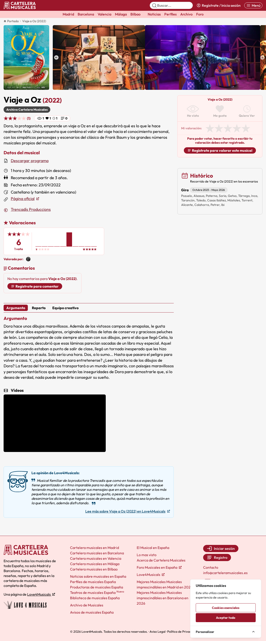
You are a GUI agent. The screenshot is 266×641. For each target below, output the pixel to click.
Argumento (15, 308)
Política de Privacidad (182, 632)
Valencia (104, 14)
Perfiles (170, 14)
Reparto (39, 308)
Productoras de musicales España (96, 587)
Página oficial (25, 199)
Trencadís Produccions (31, 209)
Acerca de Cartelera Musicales (161, 560)
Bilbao (135, 14)
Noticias (154, 14)
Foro (200, 14)
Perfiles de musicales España (93, 581)
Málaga (121, 14)
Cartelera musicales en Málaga (94, 564)
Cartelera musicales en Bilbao (94, 569)
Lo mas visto (146, 555)
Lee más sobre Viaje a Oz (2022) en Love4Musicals (127, 511)
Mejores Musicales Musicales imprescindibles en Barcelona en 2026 (162, 598)
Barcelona (86, 14)
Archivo (186, 14)
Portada (11, 21)
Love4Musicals (41, 594)
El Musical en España (153, 547)
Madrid (68, 14)
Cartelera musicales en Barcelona (97, 553)
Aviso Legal (157, 632)
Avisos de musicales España (92, 612)
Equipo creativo (65, 308)
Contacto (210, 567)
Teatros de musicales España (97, 592)
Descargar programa (29, 160)
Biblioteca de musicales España (95, 598)
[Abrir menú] (253, 5)
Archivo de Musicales (86, 605)
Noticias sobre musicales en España (98, 576)
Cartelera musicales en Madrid (94, 547)
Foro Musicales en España (159, 567)
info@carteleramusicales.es (225, 573)
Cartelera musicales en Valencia (95, 558)
